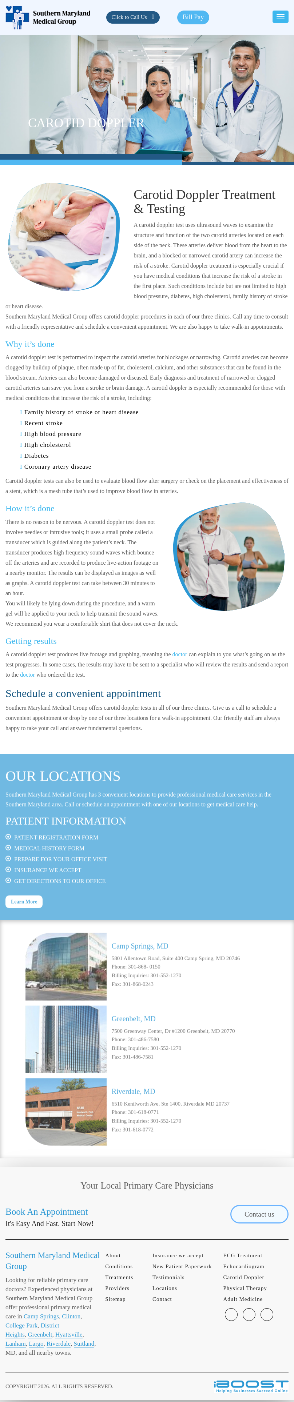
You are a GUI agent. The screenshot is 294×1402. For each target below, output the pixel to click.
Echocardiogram (243, 1268)
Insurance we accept (178, 1257)
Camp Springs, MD (140, 976)
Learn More (24, 932)
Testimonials (168, 1279)
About (113, 1257)
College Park (21, 1327)
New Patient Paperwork (182, 1268)
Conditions (119, 1268)
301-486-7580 (143, 1070)
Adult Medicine (243, 1301)
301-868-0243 (138, 1014)
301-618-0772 (138, 1160)
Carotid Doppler (243, 1279)
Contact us (257, 1216)
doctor (179, 654)
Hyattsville (69, 1336)
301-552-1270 (165, 1006)
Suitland (84, 1345)
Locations (164, 1290)
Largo (36, 1345)
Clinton (71, 1318)
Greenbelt (40, 1336)
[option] (147, 997)
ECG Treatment (242, 1257)
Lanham (15, 1345)
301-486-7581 (138, 1087)
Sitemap (115, 1301)
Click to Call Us (130, 17)
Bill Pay (193, 17)
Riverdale (59, 1345)
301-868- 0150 (144, 997)
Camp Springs (41, 1318)
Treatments (119, 1279)
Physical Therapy (245, 1290)
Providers (117, 1290)
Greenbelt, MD (134, 1049)
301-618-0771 (143, 1142)
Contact (162, 1301)
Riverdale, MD (133, 1122)
